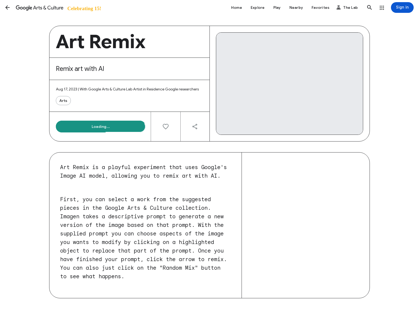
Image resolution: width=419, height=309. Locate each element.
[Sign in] (402, 7)
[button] (7, 7)
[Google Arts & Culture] (58, 7)
